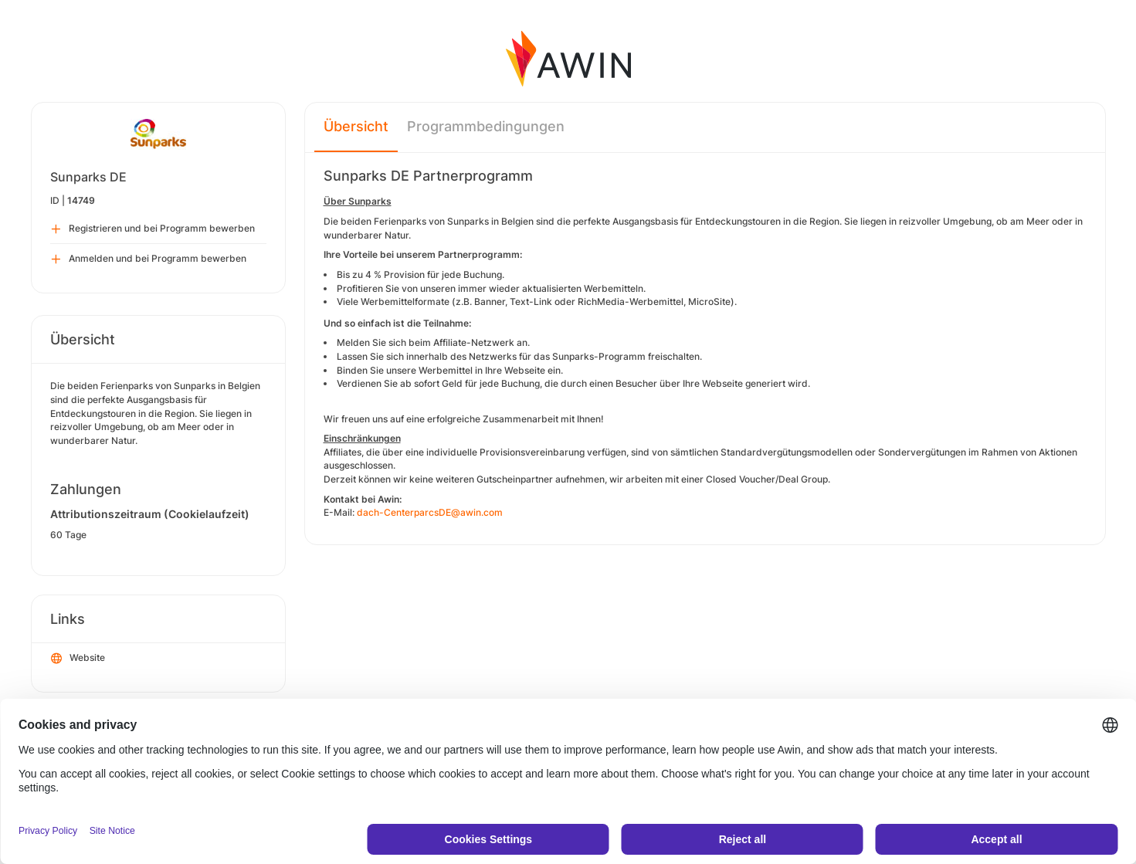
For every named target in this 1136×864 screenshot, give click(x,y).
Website (78, 658)
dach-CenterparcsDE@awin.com (430, 512)
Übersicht (356, 126)
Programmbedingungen (486, 126)
